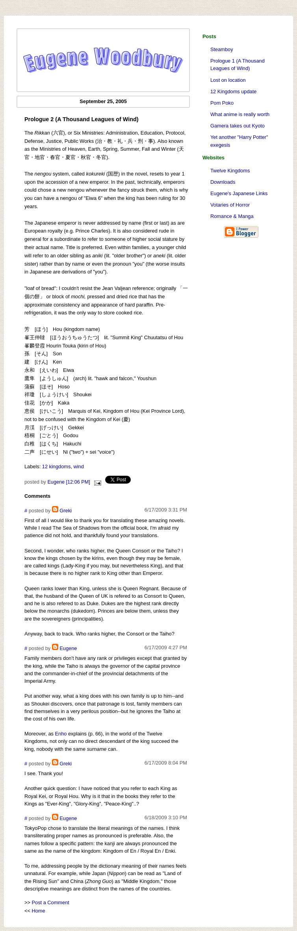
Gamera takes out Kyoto (237, 126)
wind (79, 466)
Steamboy (221, 49)
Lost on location (228, 80)
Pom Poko (222, 103)
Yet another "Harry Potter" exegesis (239, 141)
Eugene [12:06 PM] (68, 482)
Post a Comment (50, 902)
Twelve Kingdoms (230, 171)
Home (38, 911)
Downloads (222, 182)
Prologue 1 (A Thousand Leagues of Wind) (237, 64)
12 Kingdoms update (233, 91)
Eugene (68, 648)
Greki (65, 511)
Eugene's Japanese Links (238, 193)
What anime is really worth (239, 114)
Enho (61, 734)
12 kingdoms (56, 466)
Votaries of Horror (230, 205)
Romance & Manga (232, 216)
